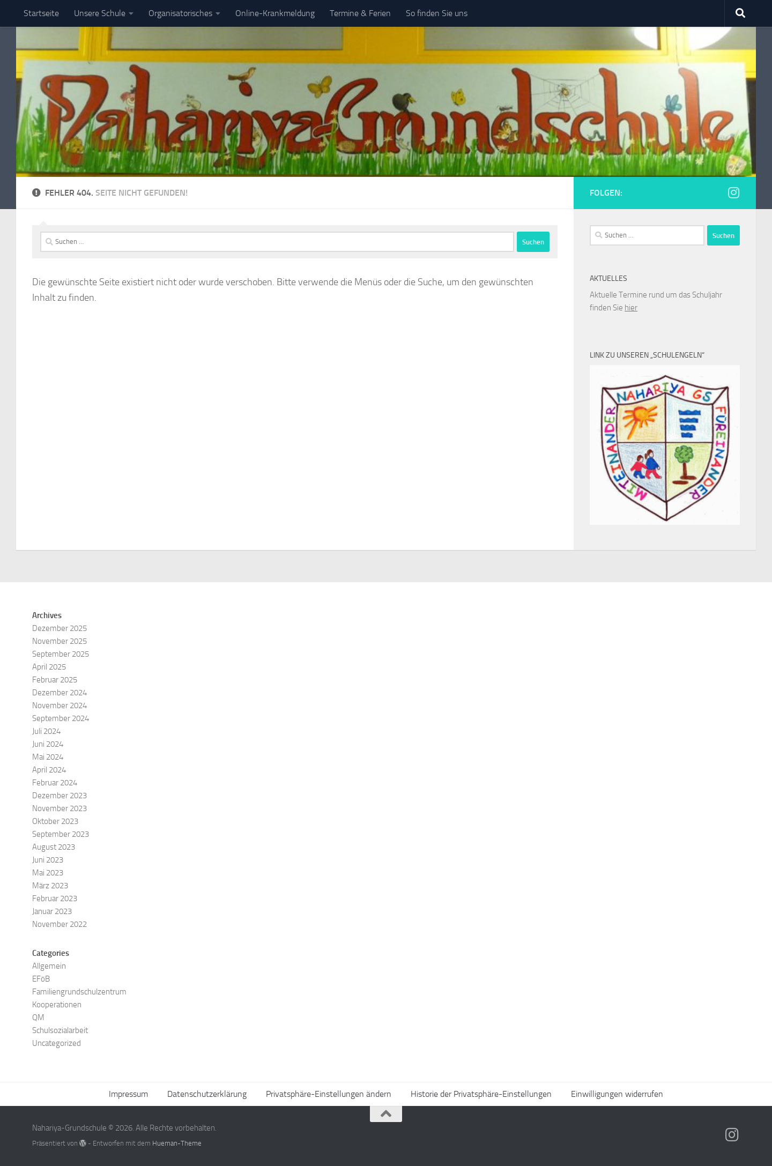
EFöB (41, 979)
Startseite (41, 13)
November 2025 (59, 641)
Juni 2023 (47, 860)
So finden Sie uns (436, 13)
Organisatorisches (180, 13)
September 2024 (60, 718)
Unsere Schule (99, 13)
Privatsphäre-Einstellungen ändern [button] (328, 1094)
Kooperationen (56, 1004)
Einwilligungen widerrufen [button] (617, 1094)
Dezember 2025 (59, 628)
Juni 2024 (47, 744)
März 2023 (50, 885)
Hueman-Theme (177, 1143)
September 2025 (60, 654)
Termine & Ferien (360, 13)
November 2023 (59, 808)
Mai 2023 (47, 873)
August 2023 (53, 847)
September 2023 (60, 834)
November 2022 (59, 924)
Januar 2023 (52, 911)
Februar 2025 (54, 680)
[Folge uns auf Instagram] (733, 192)
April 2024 (49, 770)
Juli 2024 (46, 731)
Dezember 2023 (59, 795)
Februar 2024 (54, 783)
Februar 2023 (54, 898)
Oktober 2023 (55, 821)
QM (38, 1017)
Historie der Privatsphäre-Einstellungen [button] (481, 1094)
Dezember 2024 (59, 692)
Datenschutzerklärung (207, 1094)
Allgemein (49, 966)
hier (631, 308)
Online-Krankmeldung (275, 13)
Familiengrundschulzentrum (79, 992)
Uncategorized (56, 1043)
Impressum (128, 1094)
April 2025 (49, 667)
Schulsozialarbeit (60, 1030)
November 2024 (59, 705)
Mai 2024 (47, 757)
